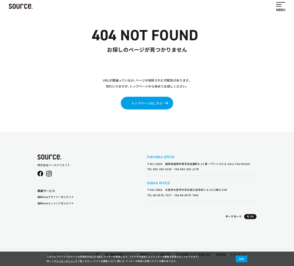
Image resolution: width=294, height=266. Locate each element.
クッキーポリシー (65, 261)
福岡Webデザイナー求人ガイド (56, 197)
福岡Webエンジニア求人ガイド (56, 203)
